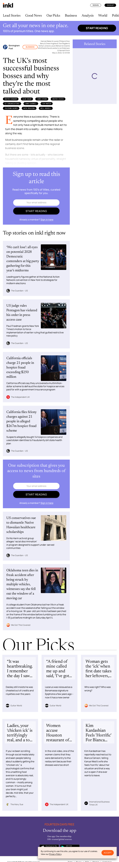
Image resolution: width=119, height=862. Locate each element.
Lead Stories (12, 15)
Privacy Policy (55, 854)
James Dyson (42, 99)
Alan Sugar (27, 99)
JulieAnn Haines (11, 108)
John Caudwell (30, 103)
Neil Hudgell (46, 108)
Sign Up (110, 5)
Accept (107, 852)
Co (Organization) (12, 103)
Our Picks (53, 15)
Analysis (88, 15)
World (102, 15)
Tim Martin (46, 103)
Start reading (97, 28)
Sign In (96, 5)
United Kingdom (11, 99)
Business (71, 15)
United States (58, 99)
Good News (33, 15)
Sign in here (47, 219)
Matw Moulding (29, 108)
